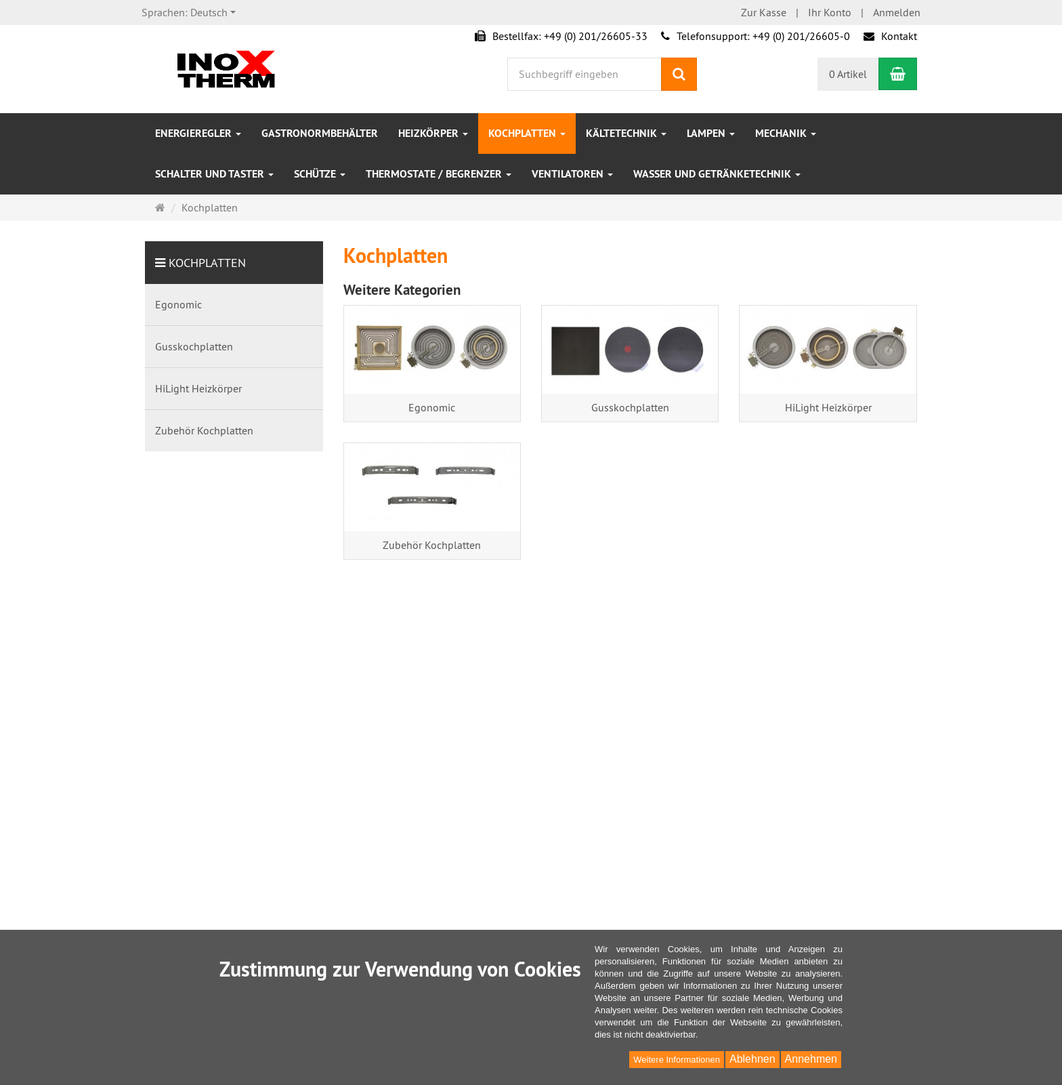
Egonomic (431, 407)
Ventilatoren (572, 174)
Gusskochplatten (630, 407)
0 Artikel (848, 74)
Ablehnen (752, 1059)
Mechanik (785, 133)
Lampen (711, 133)
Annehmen (811, 1059)
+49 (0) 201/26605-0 (801, 36)
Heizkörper (433, 133)
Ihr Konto (829, 12)
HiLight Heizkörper (828, 407)
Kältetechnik (626, 133)
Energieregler (198, 133)
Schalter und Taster (214, 174)
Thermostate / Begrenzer (438, 174)
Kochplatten (527, 133)
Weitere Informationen (676, 1060)
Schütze (319, 174)
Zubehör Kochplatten (432, 545)
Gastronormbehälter (319, 133)
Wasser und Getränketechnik (717, 174)
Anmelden (896, 12)
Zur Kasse (763, 12)
